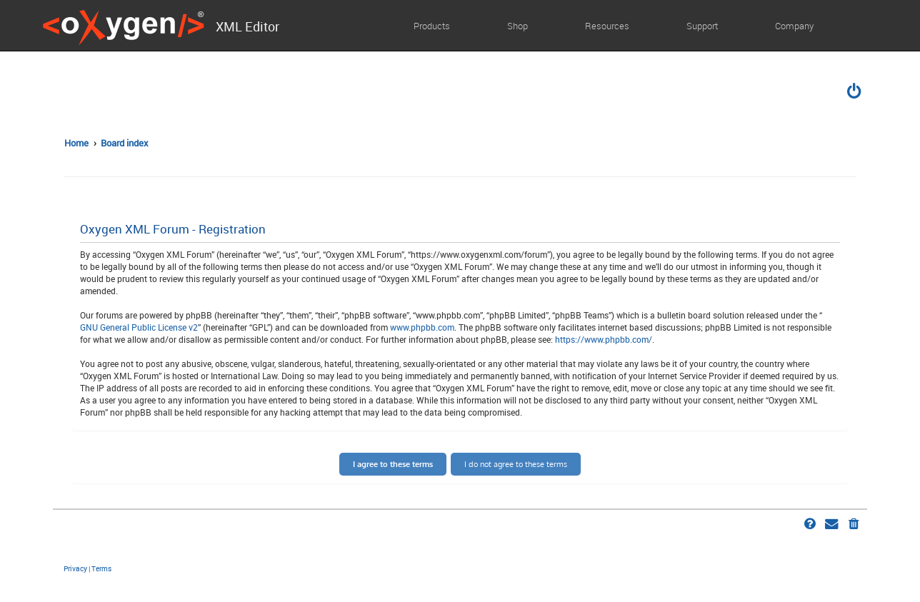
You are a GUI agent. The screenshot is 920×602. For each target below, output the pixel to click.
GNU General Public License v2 (139, 327)
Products (432, 25)
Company (794, 25)
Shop (517, 25)
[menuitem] (855, 93)
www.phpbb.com (422, 327)
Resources (607, 25)
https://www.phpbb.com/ (603, 339)
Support (702, 25)
